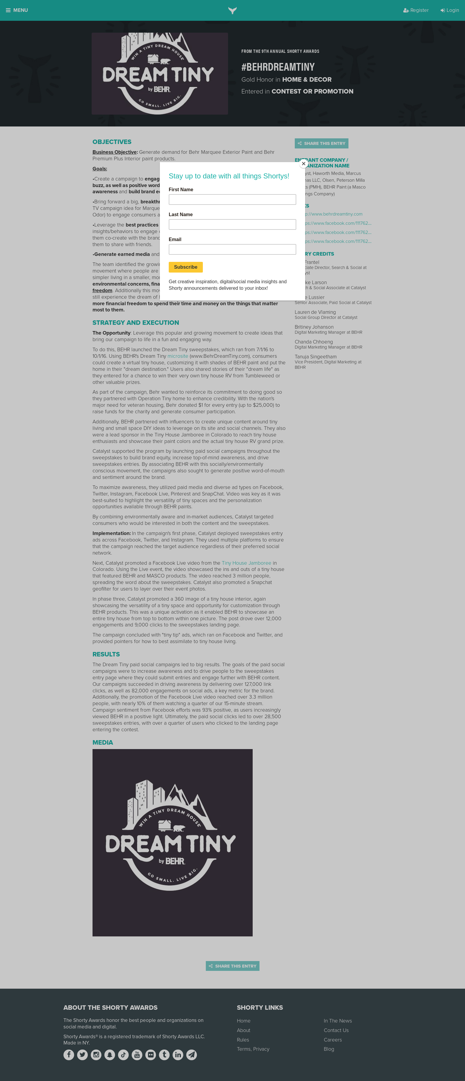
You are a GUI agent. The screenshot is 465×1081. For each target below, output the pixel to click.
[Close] (303, 163)
